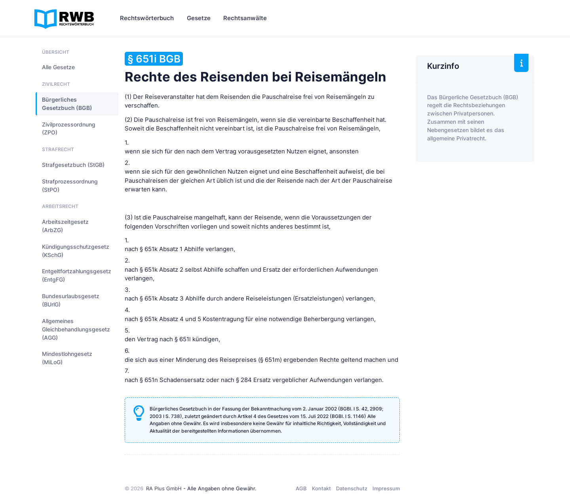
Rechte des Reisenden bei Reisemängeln (255, 68)
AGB (301, 488)
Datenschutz (351, 488)
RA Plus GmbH (164, 488)
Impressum (386, 488)
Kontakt (321, 488)
